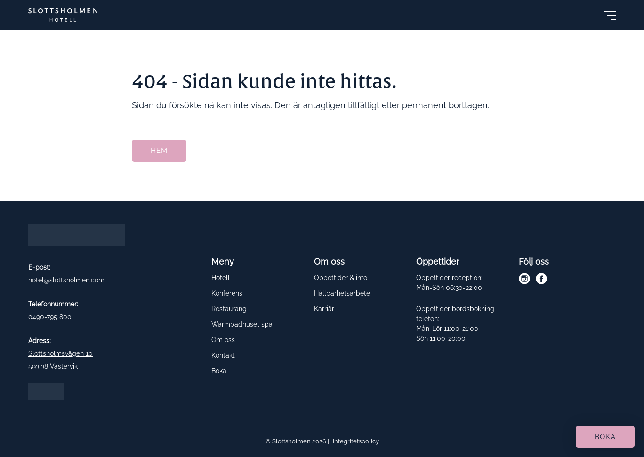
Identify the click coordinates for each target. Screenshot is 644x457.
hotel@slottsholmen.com (66, 280)
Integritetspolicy (356, 441)
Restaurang (229, 309)
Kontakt (223, 355)
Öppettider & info (340, 277)
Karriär (324, 309)
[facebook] (541, 278)
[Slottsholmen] (62, 15)
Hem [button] (159, 150)
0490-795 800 (50, 317)
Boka (218, 371)
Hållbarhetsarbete (342, 293)
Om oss (223, 340)
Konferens (226, 293)
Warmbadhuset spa (242, 324)
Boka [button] (605, 437)
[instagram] (524, 278)
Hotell (220, 277)
